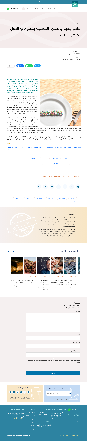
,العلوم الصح (56, 158)
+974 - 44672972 (43, 412)
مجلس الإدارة (32, 412)
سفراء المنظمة (36, 9)
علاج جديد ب (45, 163)
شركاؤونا (33, 429)
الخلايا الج (67, 163)
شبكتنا (49, 9)
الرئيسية (78, 20)
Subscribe (70, 393)
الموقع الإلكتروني (75, 351)
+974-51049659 (14, 8)
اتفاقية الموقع (66, 435)
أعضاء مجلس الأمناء (30, 426)
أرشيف (60, 435)
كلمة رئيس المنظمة (30, 416)
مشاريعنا (33, 419)
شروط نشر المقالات (75, 435)
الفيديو (78, 421)
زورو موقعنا (34, 1)
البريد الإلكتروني (75, 343)
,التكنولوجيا (66, 158)
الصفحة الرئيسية (61, 9)
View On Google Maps (19, 418)
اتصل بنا (28, 9)
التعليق (77, 311)
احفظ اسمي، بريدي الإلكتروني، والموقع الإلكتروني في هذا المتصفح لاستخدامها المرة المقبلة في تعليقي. (53, 361)
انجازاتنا (33, 422)
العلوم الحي (56, 163)
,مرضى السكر (45, 158)
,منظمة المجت (33, 158)
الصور (79, 418)
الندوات (78, 425)
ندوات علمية (43, 9)
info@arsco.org (43, 414)
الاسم (78, 334)
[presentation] (8, 251)
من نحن (54, 9)
